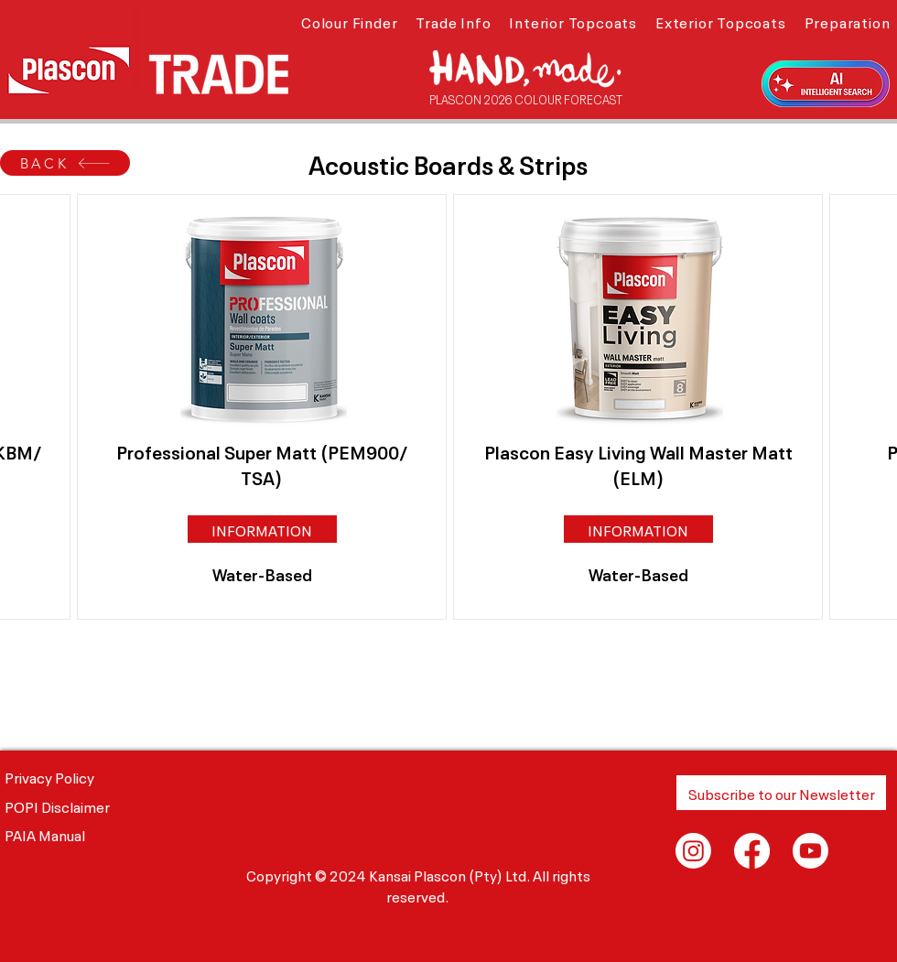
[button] (349, 21)
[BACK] (65, 163)
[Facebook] (752, 851)
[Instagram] (693, 851)
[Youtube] (810, 851)
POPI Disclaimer (57, 805)
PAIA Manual (45, 834)
